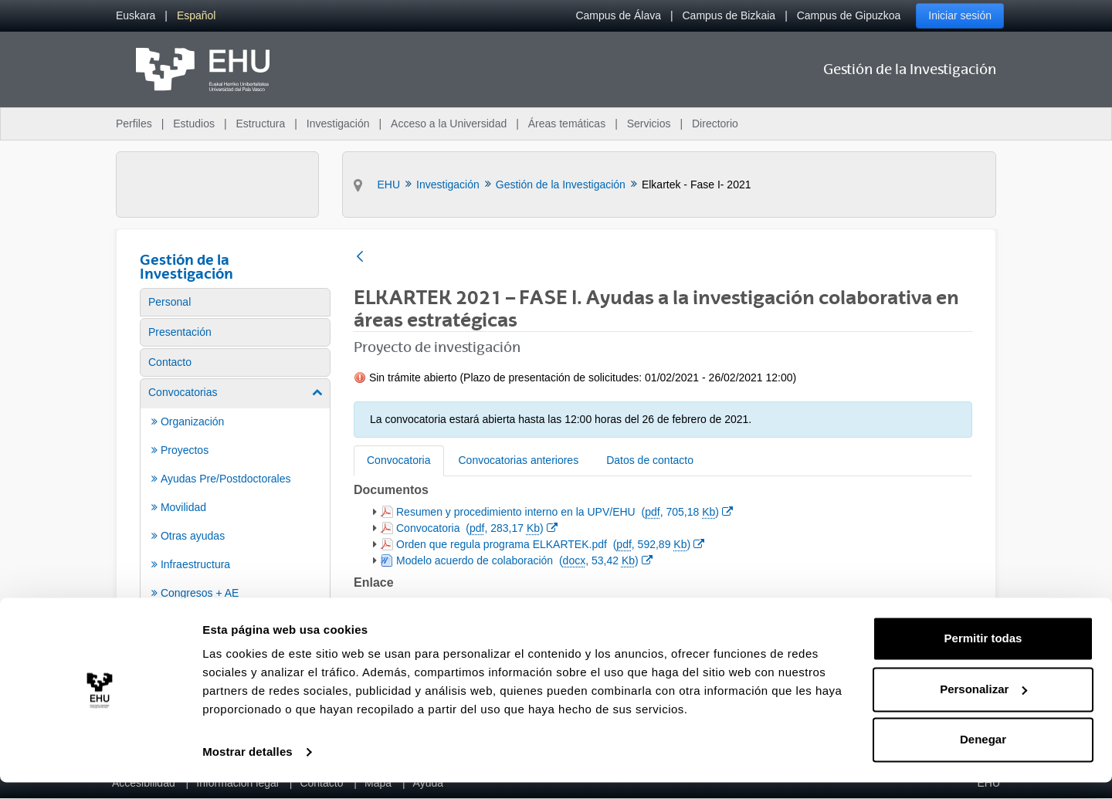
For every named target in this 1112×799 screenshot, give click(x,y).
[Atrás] (360, 257)
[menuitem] (135, 16)
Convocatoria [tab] (399, 460)
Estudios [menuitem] (194, 123)
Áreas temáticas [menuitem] (566, 123)
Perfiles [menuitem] (134, 123)
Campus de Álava (618, 15)
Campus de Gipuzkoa (849, 15)
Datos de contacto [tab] (649, 460)
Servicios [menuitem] (649, 123)
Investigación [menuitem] (338, 123)
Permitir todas (983, 655)
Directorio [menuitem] (715, 123)
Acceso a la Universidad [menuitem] (449, 123)
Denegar (983, 756)
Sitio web (424, 603)
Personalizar (983, 705)
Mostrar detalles (247, 768)
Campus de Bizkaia (729, 15)
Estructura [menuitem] (260, 123)
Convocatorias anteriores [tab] (519, 460)
